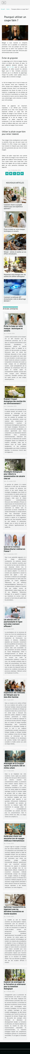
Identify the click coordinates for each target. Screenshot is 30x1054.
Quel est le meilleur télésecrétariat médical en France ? (14, 549)
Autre (8, 9)
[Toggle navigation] (4, 2)
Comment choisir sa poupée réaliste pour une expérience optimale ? (13, 206)
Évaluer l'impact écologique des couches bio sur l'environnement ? (15, 401)
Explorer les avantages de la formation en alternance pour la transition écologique (15, 985)
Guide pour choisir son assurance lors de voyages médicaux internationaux (14, 838)
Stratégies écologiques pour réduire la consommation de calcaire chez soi (14, 475)
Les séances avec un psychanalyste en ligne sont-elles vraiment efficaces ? (13, 622)
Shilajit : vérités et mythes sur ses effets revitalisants (15, 253)
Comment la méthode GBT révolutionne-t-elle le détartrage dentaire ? (15, 299)
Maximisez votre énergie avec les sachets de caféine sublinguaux (15, 275)
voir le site (10, 67)
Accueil (3, 9)
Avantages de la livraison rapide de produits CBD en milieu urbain (14, 765)
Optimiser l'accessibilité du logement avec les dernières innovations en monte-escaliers (15, 910)
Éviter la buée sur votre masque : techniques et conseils (15, 230)
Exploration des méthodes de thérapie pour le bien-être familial (14, 694)
